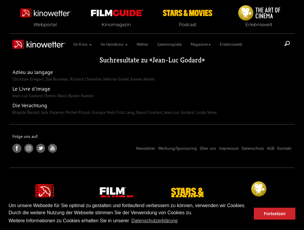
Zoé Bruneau (56, 79)
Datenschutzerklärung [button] (155, 220)
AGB (270, 148)
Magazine (201, 44)
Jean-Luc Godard (177, 60)
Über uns (208, 148)
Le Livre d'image (31, 88)
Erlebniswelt (231, 44)
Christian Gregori (28, 79)
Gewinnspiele (169, 44)
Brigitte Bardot (25, 112)
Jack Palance (52, 112)
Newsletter (145, 148)
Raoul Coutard (148, 112)
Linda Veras (206, 112)
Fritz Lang (124, 112)
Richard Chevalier (85, 79)
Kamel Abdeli (142, 79)
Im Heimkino (114, 44)
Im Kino (82, 44)
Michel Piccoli (77, 112)
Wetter (142, 44)
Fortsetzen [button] (275, 213)
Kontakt (284, 148)
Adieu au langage (32, 72)
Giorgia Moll (103, 112)
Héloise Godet (115, 79)
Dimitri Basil (54, 95)
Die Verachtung (29, 105)
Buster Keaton (80, 95)
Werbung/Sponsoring (177, 148)
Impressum (229, 148)
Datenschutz (253, 148)
